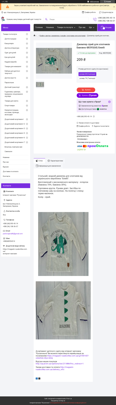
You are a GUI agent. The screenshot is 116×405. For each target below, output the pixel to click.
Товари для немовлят (13, 66)
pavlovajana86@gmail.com (13, 234)
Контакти (6, 176)
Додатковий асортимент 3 (15, 128)
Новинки (50, 27)
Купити (87, 90)
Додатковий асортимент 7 (15, 142)
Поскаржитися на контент (59, 403)
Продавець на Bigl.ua (58, 401)
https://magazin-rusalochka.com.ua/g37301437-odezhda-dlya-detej (62, 357)
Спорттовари (10, 105)
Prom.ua (69, 398)
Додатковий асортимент (14, 119)
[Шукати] (46, 19)
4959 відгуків (94, 1)
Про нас (82, 27)
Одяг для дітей (10, 53)
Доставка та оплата (10, 171)
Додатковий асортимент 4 (15, 133)
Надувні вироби (11, 62)
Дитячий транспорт (12, 87)
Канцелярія (9, 43)
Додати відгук (107, 12)
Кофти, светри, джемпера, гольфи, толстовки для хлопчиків (62, 36)
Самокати (8, 151)
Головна (39, 27)
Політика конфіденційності (77, 403)
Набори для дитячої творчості (12, 72)
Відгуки (6, 167)
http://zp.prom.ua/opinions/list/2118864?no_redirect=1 (60, 363)
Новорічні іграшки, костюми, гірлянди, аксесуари (12, 112)
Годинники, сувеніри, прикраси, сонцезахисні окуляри (14, 94)
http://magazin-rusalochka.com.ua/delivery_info (55, 368)
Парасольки (9, 82)
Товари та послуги (65, 27)
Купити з (89, 95)
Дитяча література (12, 48)
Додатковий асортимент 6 (15, 138)
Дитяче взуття (10, 78)
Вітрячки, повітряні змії (13, 147)
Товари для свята (11, 101)
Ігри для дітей (10, 57)
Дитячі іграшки (10, 39)
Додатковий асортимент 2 (15, 124)
